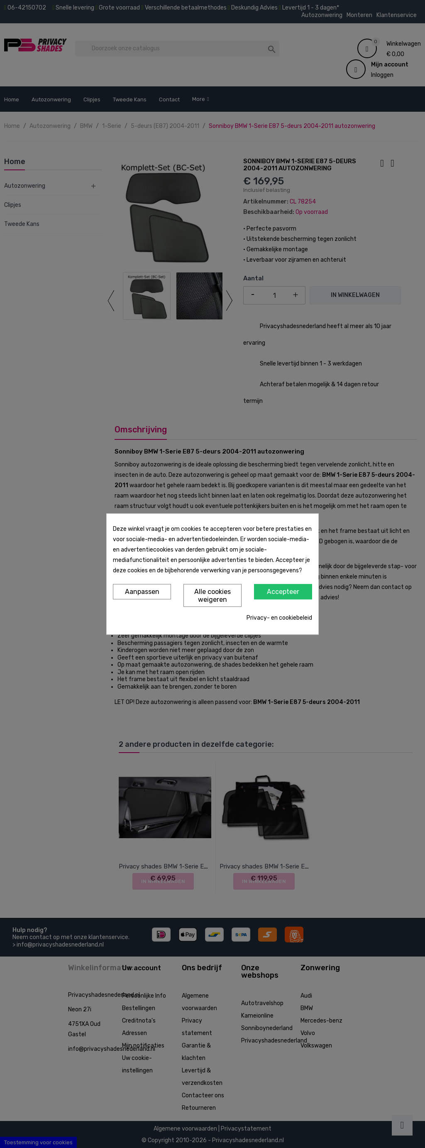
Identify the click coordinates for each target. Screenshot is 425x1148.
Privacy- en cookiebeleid (279, 617)
